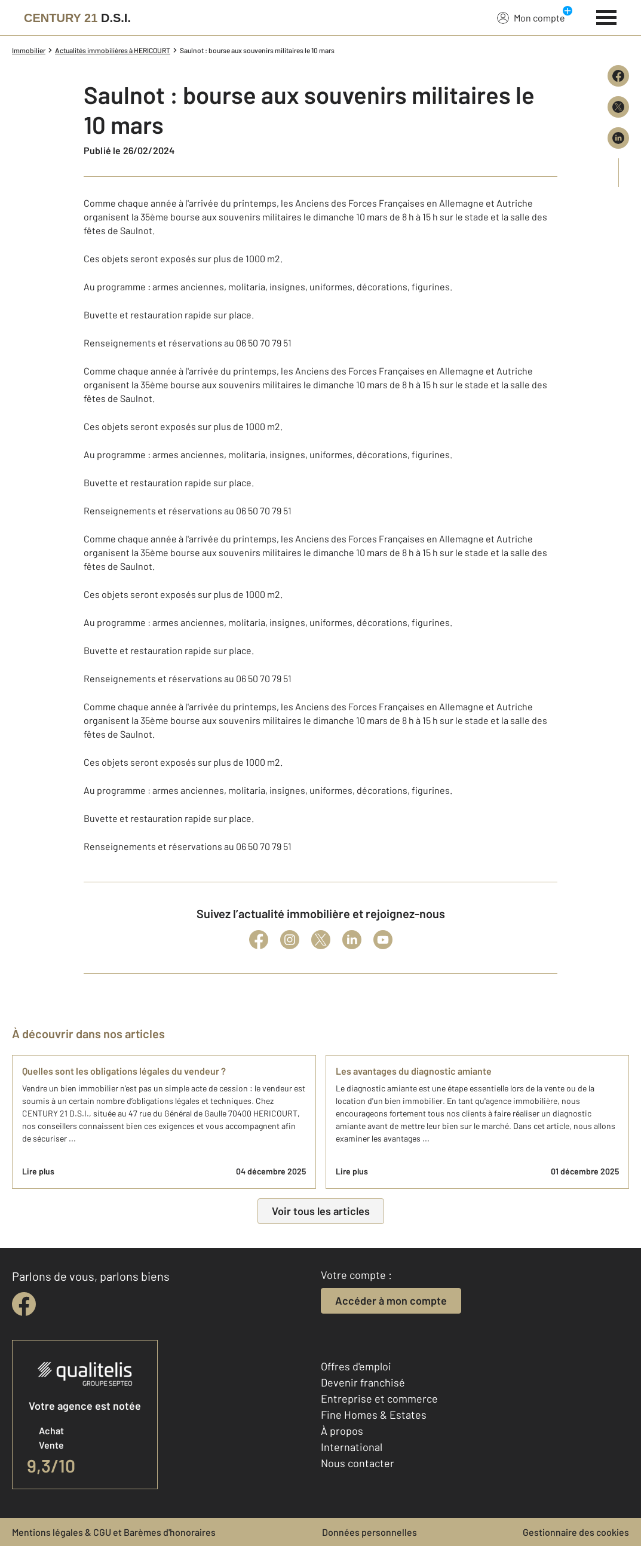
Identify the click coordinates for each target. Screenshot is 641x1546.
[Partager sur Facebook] (618, 76)
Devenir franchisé (363, 1382)
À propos (342, 1430)
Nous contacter (357, 1463)
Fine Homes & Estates (374, 1414)
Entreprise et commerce (379, 1398)
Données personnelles (369, 1532)
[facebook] (24, 1304)
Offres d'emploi (356, 1366)
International (351, 1446)
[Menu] (606, 16)
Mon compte (531, 17)
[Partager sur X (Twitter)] (618, 107)
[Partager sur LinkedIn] (618, 138)
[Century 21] (77, 18)
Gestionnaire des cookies (576, 1532)
